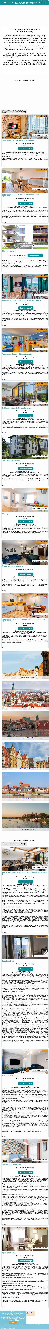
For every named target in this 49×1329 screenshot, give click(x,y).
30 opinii (40, 313)
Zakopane (44, 851)
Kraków (44, 1054)
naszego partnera (10, 218)
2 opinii (45, 208)
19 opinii (45, 889)
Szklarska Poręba (41, 1232)
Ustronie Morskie (41, 940)
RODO (17, 1320)
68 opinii (31, 976)
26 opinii (31, 1269)
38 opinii (37, 367)
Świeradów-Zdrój (42, 116)
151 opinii (33, 1181)
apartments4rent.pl (44, 1)
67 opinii (33, 474)
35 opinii (38, 152)
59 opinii (30, 528)
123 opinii (32, 1091)
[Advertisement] (24, 95)
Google (4, 1313)
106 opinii (36, 421)
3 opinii (34, 581)
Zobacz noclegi (26, 148)
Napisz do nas (42, 1324)
